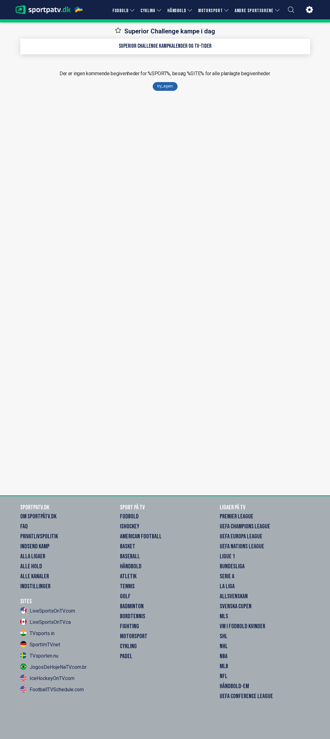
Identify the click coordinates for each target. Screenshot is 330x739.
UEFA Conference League (246, 696)
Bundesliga (232, 566)
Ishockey (129, 526)
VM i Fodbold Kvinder (242, 626)
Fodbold (129, 516)
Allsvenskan (234, 596)
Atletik (128, 576)
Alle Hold (31, 566)
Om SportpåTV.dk (38, 516)
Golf (125, 596)
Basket (127, 546)
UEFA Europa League (241, 536)
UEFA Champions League (245, 526)
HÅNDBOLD (176, 11)
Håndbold (130, 566)
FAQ (24, 526)
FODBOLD (120, 11)
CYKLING (148, 11)
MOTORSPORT (210, 11)
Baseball (130, 556)
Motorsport (133, 636)
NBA (223, 656)
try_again (165, 86)
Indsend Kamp (35, 546)
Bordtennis (132, 616)
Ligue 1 (227, 556)
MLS (224, 616)
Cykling (128, 646)
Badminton (132, 606)
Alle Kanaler (34, 576)
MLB (224, 666)
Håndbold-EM (234, 686)
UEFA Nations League (242, 546)
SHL (223, 636)
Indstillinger (35, 586)
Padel (126, 656)
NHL (224, 646)
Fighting (129, 626)
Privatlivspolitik (39, 536)
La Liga (227, 586)
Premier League (236, 516)
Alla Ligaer (32, 556)
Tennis (127, 586)
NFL (223, 676)
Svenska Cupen (235, 606)
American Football (141, 536)
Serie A (227, 576)
